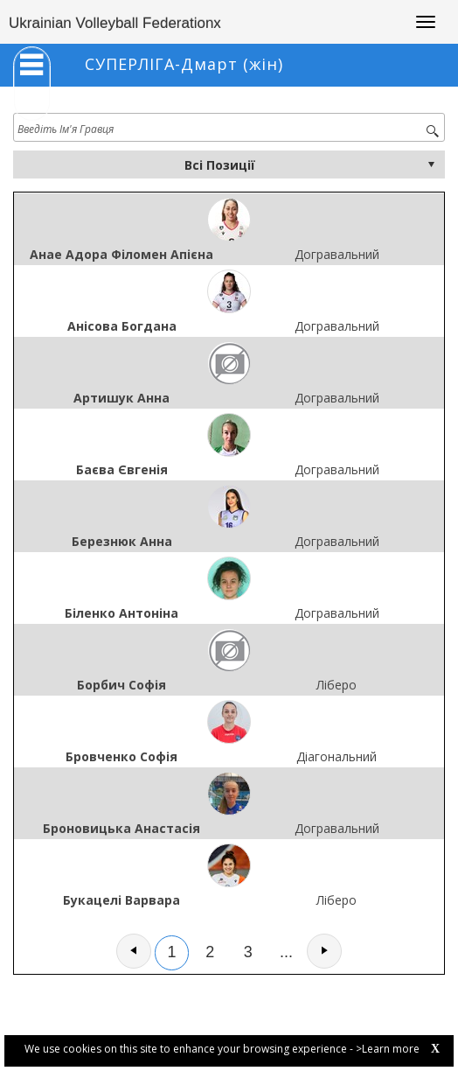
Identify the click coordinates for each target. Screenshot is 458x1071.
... (286, 952)
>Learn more (388, 1048)
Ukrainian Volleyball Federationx (115, 23)
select (431, 164)
